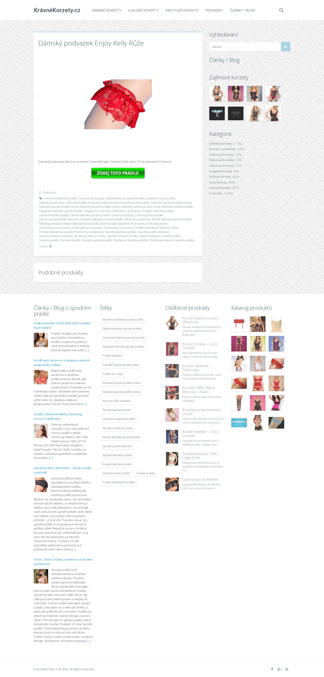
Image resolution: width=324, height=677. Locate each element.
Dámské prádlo (76, 203)
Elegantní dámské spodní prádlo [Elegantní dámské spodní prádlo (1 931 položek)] (123, 347)
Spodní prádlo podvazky (56, 236)
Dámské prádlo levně (102, 203)
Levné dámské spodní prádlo (90, 215)
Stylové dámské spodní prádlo (160, 236)
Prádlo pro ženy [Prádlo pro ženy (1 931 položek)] (113, 374)
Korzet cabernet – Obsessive (196, 367)
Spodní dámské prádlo (121, 232)
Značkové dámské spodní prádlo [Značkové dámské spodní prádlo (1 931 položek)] (124, 338)
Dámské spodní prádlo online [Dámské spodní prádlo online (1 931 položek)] (122, 383)
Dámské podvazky (52, 203)
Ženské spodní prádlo (97, 240)
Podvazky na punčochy (55, 228)
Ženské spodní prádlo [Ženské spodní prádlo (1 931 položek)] (117, 410)
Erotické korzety (182, 10)
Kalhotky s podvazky (127, 211)
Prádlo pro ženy (167, 228)
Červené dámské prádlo (60, 198)
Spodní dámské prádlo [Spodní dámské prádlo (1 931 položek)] (117, 455)
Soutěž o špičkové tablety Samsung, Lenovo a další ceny (58, 416)
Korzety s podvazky (222, 149)
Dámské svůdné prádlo (177, 207)
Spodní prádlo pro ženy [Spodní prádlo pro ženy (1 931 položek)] (118, 428)
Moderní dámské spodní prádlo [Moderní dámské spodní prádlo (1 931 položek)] (123, 319)
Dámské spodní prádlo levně (58, 207)
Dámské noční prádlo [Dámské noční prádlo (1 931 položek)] (116, 473)
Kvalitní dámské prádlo (158, 211)
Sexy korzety (218, 182)
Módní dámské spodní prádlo (172, 219)
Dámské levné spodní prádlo (125, 198)
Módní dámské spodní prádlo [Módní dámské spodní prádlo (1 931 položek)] (122, 437)
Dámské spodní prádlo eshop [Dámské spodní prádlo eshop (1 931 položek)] (122, 392)
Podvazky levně (157, 223)
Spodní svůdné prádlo (122, 236)
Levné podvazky (122, 215)
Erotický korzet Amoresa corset (201, 411)
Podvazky (214, 10)
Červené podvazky (91, 198)
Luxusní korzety (143, 10)
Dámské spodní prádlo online (100, 207)
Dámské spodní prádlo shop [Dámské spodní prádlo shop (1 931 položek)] (121, 365)
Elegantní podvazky (98, 211)
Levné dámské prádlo (54, 215)
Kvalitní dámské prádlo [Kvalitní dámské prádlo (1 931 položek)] (117, 464)
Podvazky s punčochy (118, 228)
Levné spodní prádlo (149, 215)
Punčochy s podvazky (89, 232)
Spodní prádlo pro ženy (90, 236)
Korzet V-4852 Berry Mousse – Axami (198, 389)
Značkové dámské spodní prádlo (171, 240)
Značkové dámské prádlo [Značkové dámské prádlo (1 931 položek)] (119, 419)
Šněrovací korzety (221, 160)
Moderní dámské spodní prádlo (101, 219)
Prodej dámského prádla (56, 232)
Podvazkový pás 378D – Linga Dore (201, 455)
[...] (87, 350)
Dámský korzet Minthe (200, 479)
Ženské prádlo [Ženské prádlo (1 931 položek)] (146, 473)
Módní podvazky (50, 223)
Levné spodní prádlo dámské (59, 219)
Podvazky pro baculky (87, 228)
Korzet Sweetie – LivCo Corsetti (200, 433)
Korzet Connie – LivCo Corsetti (200, 346)
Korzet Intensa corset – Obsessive (201, 320)
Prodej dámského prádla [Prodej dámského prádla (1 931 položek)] (119, 482)
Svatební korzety (220, 171)
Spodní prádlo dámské (153, 232)
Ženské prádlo (71, 240)
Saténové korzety (221, 155)
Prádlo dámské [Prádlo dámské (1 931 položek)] (112, 356)
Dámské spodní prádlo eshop (171, 203)
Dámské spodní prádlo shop (140, 207)
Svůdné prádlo (49, 240)
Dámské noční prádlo (161, 198)
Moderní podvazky (137, 219)
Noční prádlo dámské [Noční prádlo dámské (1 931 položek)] (116, 401)
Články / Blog (242, 10)
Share (45, 246)
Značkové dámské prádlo (130, 240)
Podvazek (138, 223)
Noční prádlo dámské (115, 223)
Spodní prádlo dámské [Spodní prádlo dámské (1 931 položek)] (117, 446)
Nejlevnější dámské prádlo (81, 223)
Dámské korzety (107, 10)
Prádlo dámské (145, 228)
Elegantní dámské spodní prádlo (61, 211)
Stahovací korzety (221, 166)
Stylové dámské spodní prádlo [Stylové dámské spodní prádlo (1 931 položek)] (122, 329)
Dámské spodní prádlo (134, 203)
